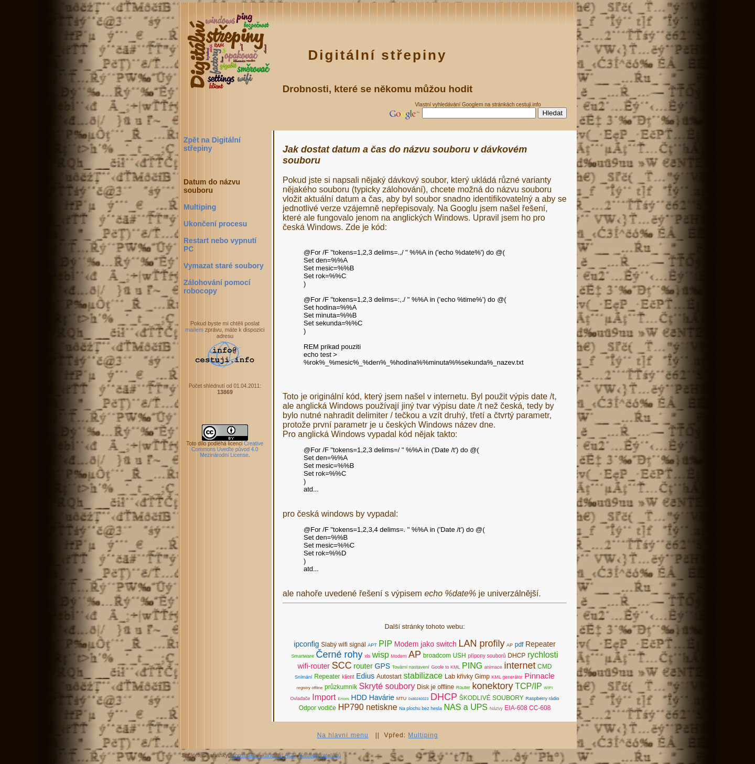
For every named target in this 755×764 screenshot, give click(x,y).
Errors (343, 698)
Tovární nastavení (410, 667)
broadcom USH (444, 655)
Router (463, 687)
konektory (492, 686)
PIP (385, 643)
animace (493, 667)
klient (348, 677)
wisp (380, 654)
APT (372, 645)
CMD (544, 666)
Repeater (540, 644)
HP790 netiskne (367, 707)
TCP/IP (528, 686)
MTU (401, 698)
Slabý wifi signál (343, 644)
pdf (519, 644)
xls (367, 656)
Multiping (200, 207)
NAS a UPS (466, 707)
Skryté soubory (387, 686)
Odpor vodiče (317, 708)
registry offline (310, 687)
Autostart (389, 676)
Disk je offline (435, 687)
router (363, 666)
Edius (365, 676)
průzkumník (341, 687)
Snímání (303, 677)
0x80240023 (418, 699)
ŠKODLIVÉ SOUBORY (491, 698)
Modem (398, 656)
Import (324, 697)
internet (519, 665)
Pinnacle (539, 675)
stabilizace (423, 675)
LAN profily (481, 643)
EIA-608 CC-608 (527, 708)
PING (472, 665)
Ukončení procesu (215, 224)
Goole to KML (445, 667)
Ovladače (300, 698)
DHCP (516, 655)
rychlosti (542, 654)
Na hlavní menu (343, 735)
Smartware (302, 656)
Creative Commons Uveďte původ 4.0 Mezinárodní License (227, 449)
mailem (194, 329)
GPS (383, 666)
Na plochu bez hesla (420, 708)
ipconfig (306, 644)
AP (509, 645)
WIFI (548, 687)
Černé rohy (339, 654)
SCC (342, 665)
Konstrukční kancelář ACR (263, 755)
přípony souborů (486, 656)
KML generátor (507, 677)
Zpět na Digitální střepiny (212, 144)
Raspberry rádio (542, 698)
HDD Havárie (372, 697)
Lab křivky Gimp (467, 676)
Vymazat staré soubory (224, 265)
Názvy (496, 708)
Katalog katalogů (320, 755)
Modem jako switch (425, 644)
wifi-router (314, 666)
